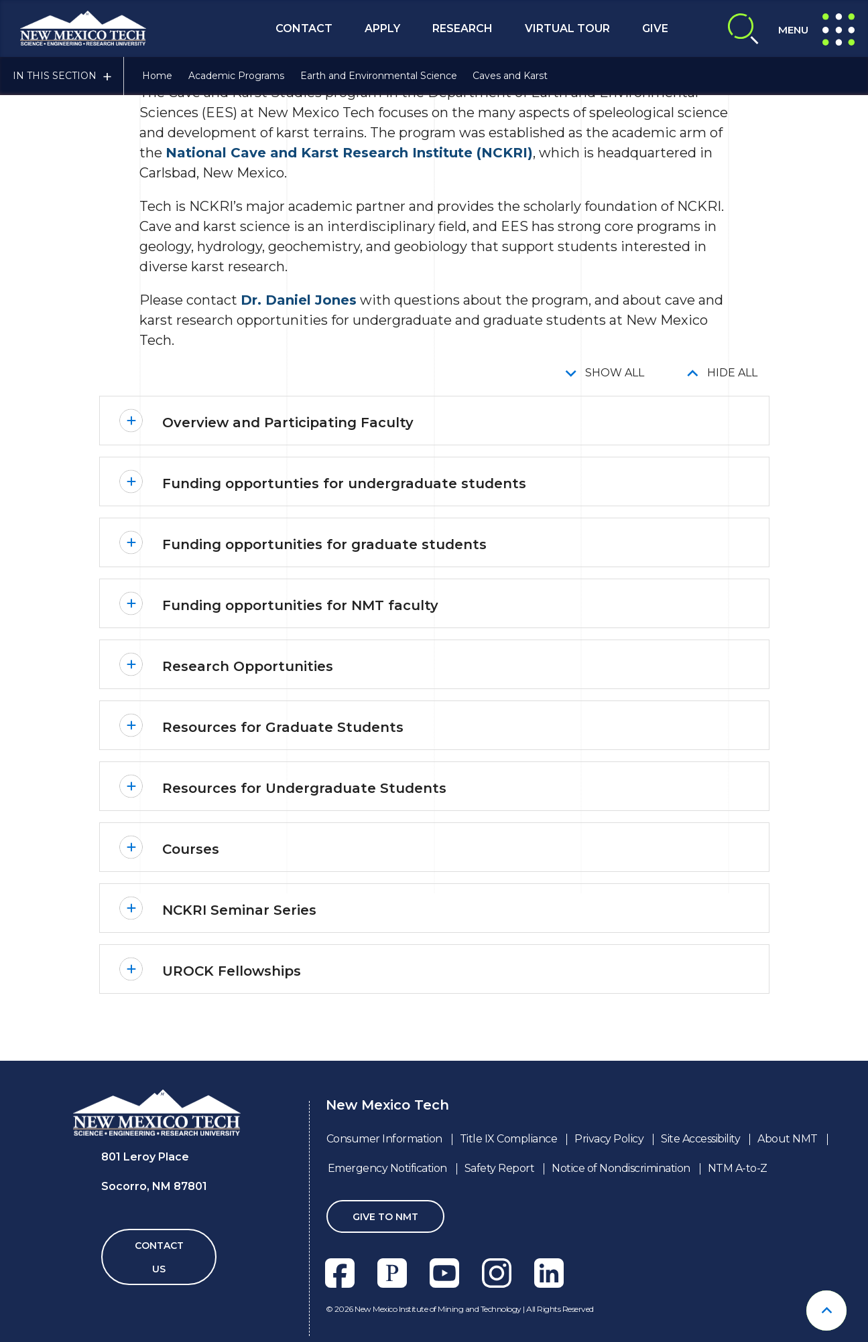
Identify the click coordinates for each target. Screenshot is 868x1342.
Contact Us (159, 1257)
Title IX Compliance (509, 1138)
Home (157, 76)
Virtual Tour (567, 28)
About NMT (787, 1138)
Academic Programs (236, 76)
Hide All (732, 372)
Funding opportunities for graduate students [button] (324, 544)
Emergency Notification (387, 1168)
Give (655, 28)
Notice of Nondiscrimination (621, 1168)
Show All (614, 372)
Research (462, 28)
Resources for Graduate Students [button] (283, 727)
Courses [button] (190, 849)
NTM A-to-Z (737, 1168)
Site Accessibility (700, 1138)
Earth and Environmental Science (378, 76)
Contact (303, 28)
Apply (382, 28)
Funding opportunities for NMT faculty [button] (300, 605)
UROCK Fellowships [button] (231, 971)
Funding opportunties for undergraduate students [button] (344, 483)
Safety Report (499, 1168)
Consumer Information (384, 1138)
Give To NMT (385, 1217)
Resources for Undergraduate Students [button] (304, 788)
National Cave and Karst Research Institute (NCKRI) (349, 153)
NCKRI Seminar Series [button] (239, 910)
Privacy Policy (608, 1138)
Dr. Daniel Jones (299, 300)
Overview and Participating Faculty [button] (288, 423)
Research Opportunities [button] (247, 666)
